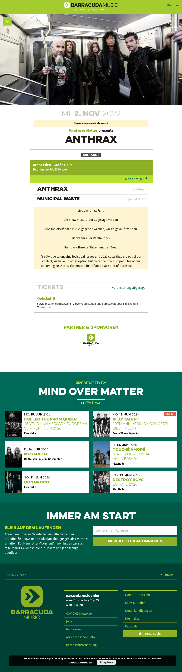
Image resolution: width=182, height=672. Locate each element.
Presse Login (152, 634)
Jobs (69, 621)
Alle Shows (93, 402)
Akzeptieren (106, 662)
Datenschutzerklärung (81, 645)
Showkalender (135, 603)
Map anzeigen (135, 179)
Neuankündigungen (138, 610)
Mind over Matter (83, 130)
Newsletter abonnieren (135, 541)
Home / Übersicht (137, 595)
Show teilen (171, 27)
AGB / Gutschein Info (80, 637)
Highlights (132, 618)
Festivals (131, 626)
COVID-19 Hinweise (79, 613)
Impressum (74, 629)
